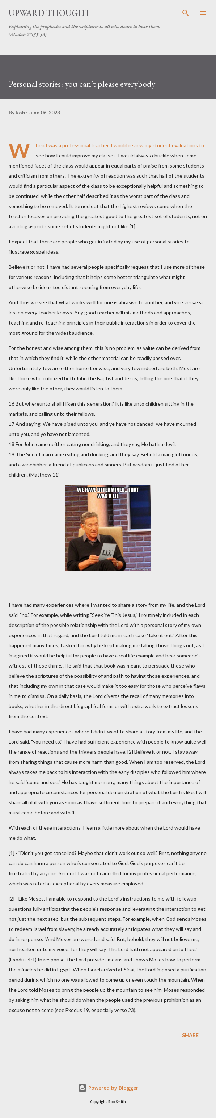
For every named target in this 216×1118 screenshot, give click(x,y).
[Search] (185, 13)
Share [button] (190, 1035)
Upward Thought (49, 12)
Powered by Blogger (108, 1087)
